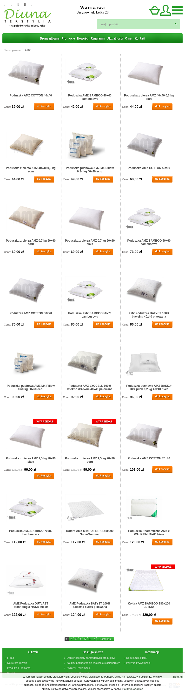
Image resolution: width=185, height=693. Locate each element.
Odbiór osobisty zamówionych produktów (91, 657)
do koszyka (44, 106)
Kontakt (140, 38)
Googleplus (11, 4)
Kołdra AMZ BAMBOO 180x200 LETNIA (149, 605)
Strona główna (49, 38)
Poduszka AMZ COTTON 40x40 (31, 95)
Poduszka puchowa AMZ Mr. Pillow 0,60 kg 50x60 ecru (31, 387)
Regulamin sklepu (136, 657)
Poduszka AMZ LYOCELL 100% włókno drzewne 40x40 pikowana (89, 387)
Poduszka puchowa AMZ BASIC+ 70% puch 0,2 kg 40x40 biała (149, 387)
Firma (10, 657)
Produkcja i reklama (19, 667)
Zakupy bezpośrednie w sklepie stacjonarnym (93, 662)
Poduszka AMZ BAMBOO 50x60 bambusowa (149, 242)
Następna (105, 639)
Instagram (18, 4)
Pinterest (31, 4)
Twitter (4, 4)
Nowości (82, 38)
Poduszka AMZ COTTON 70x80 (149, 458)
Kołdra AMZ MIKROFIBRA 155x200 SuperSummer (89, 532)
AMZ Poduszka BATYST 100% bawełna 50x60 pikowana (89, 605)
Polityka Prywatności (138, 662)
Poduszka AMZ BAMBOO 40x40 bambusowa (90, 97)
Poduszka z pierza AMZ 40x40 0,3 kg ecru (30, 169)
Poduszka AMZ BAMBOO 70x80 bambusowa (31, 532)
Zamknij (177, 676)
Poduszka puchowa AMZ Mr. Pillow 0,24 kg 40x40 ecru (90, 169)
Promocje (68, 38)
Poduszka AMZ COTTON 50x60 (149, 168)
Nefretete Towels (17, 662)
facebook (25, 4)
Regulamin (98, 38)
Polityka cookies (132, 688)
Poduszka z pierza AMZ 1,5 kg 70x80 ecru (90, 460)
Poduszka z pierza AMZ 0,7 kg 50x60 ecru (30, 242)
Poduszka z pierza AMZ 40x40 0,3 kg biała (149, 97)
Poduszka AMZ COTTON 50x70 (31, 313)
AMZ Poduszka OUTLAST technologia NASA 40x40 (30, 605)
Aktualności (115, 38)
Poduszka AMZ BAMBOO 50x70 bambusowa (90, 315)
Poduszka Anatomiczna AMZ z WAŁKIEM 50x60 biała (149, 532)
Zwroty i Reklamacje (79, 667)
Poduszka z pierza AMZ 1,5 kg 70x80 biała (30, 460)
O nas (128, 38)
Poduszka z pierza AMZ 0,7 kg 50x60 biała (90, 242)
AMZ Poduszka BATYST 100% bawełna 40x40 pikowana (148, 315)
